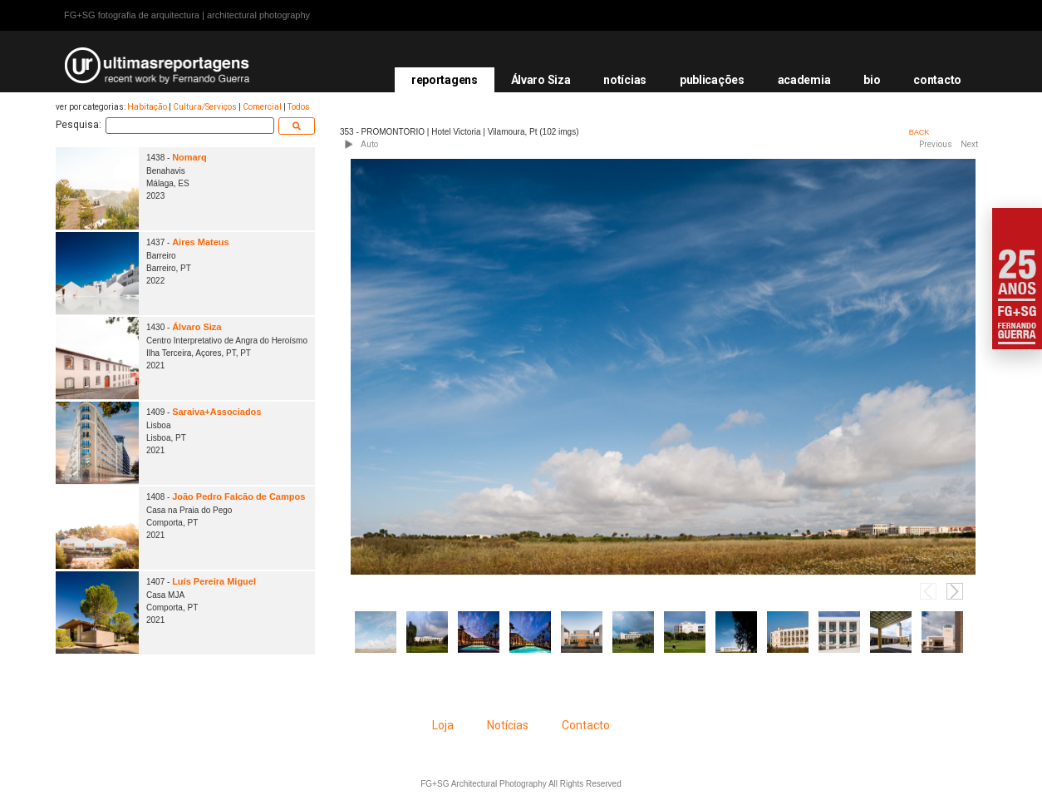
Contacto (586, 725)
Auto (369, 144)
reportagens (444, 79)
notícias (624, 79)
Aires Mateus (200, 242)
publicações (712, 79)
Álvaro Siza (541, 79)
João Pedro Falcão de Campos (238, 496)
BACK (919, 132)
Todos (299, 106)
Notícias (507, 725)
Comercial (262, 106)
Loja (443, 725)
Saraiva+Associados (216, 412)
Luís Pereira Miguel (214, 581)
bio (871, 79)
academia (804, 79)
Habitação (147, 106)
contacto (937, 79)
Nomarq (189, 157)
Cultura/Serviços (205, 106)
